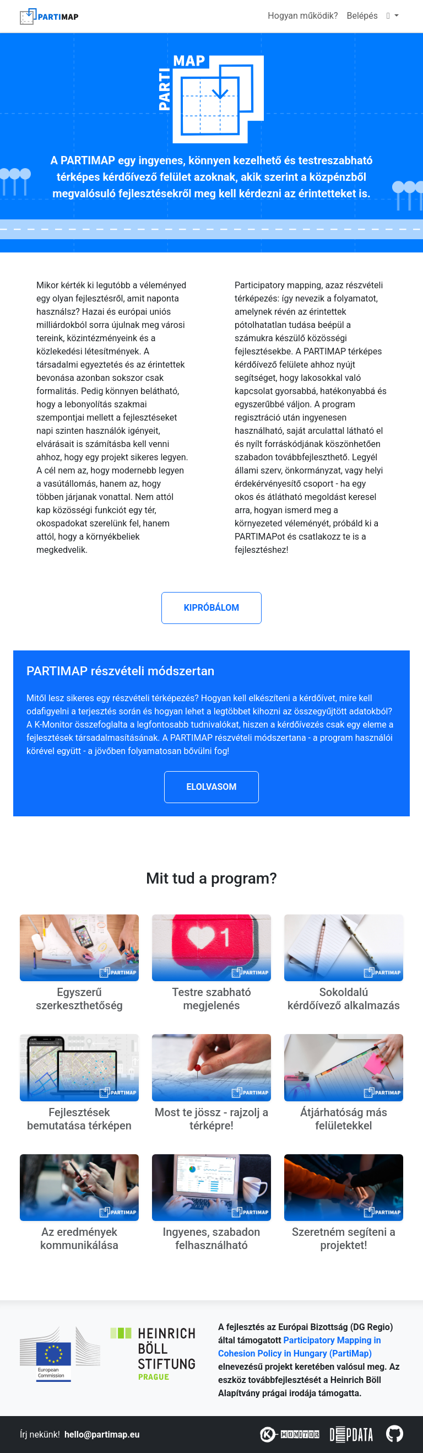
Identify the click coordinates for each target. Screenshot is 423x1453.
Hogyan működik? (303, 15)
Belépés (362, 15)
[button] (211, 608)
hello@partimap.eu (102, 1434)
